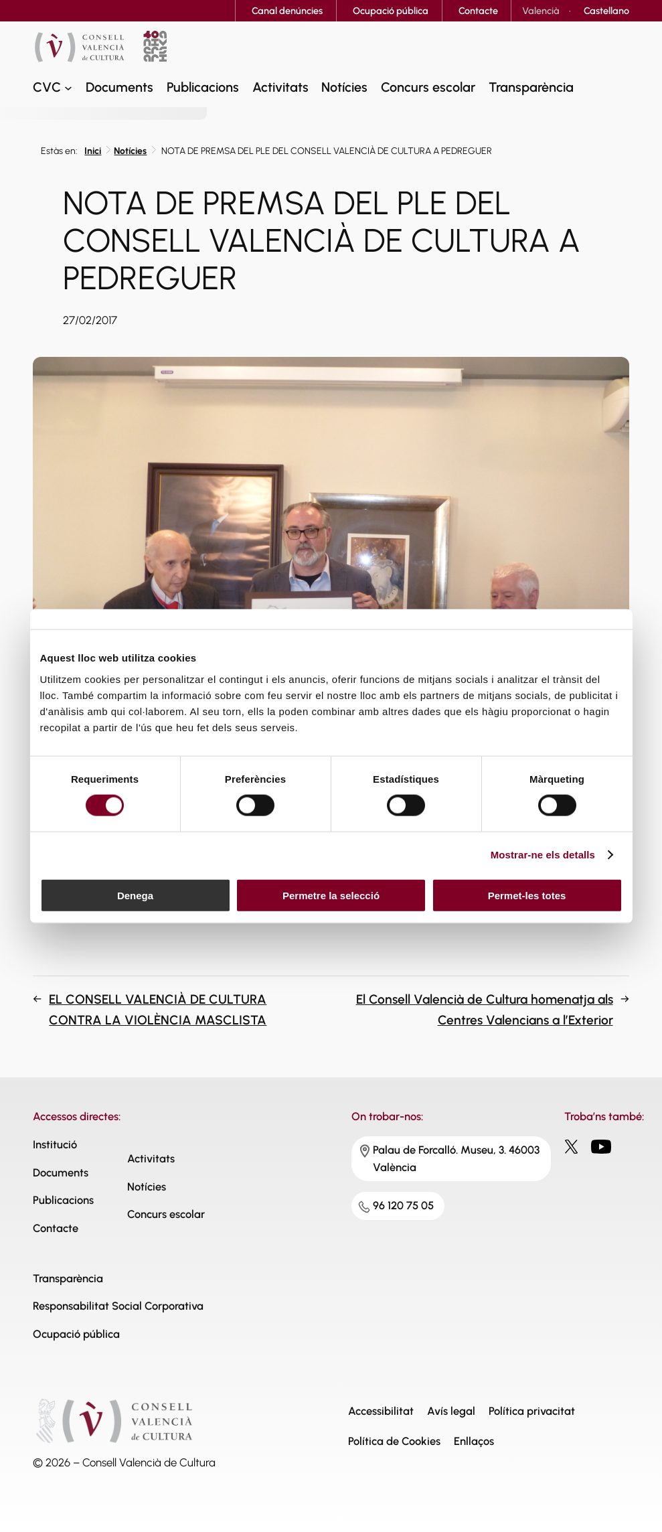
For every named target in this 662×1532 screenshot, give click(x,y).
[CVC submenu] (68, 88)
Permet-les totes (527, 895)
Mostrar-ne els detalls (543, 854)
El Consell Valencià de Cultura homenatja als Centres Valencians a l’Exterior (484, 1010)
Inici (92, 151)
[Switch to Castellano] (606, 10)
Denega (135, 895)
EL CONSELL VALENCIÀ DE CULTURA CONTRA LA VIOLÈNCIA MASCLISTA (157, 1010)
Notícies (130, 151)
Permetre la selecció (331, 895)
